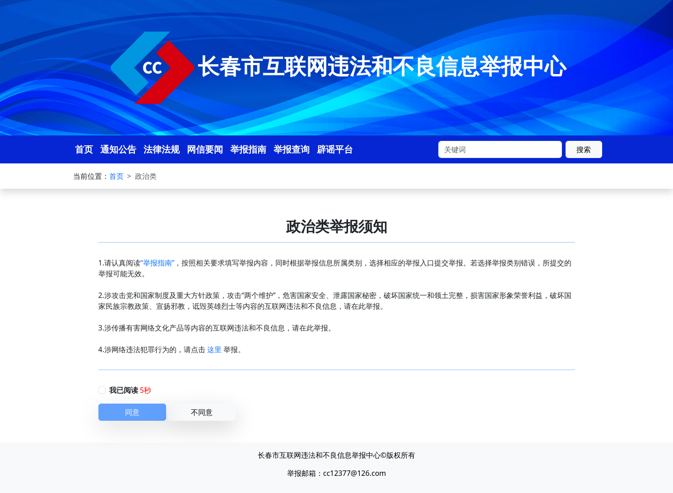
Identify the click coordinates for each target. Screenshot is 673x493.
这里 (214, 349)
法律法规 (162, 149)
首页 (84, 149)
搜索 (583, 149)
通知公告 (118, 149)
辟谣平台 (335, 149)
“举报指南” (157, 263)
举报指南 (248, 149)
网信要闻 (205, 149)
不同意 (202, 412)
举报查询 (292, 149)
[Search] (500, 149)
